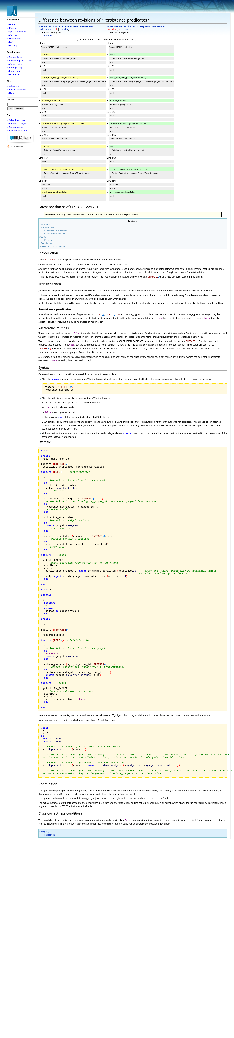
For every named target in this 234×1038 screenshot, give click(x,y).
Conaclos (111, 29)
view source (86, 26)
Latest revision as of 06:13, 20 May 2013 (128, 26)
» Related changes (16, 123)
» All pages (13, 85)
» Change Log (14, 67)
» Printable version (17, 130)
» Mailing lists (14, 45)
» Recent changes (16, 89)
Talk (55, 29)
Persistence (49, 826)
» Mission (12, 28)
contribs (64, 29)
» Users (11, 93)
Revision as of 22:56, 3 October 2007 (58, 26)
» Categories (14, 35)
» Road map (13, 71)
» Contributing (14, 64)
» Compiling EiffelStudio (19, 60)
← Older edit (45, 35)
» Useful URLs (14, 74)
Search (10, 99)
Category (44, 823)
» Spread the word (16, 31)
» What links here (16, 119)
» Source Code (14, 56)
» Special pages (15, 126)
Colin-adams (45, 29)
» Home (11, 24)
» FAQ (10, 42)
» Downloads (14, 38)
